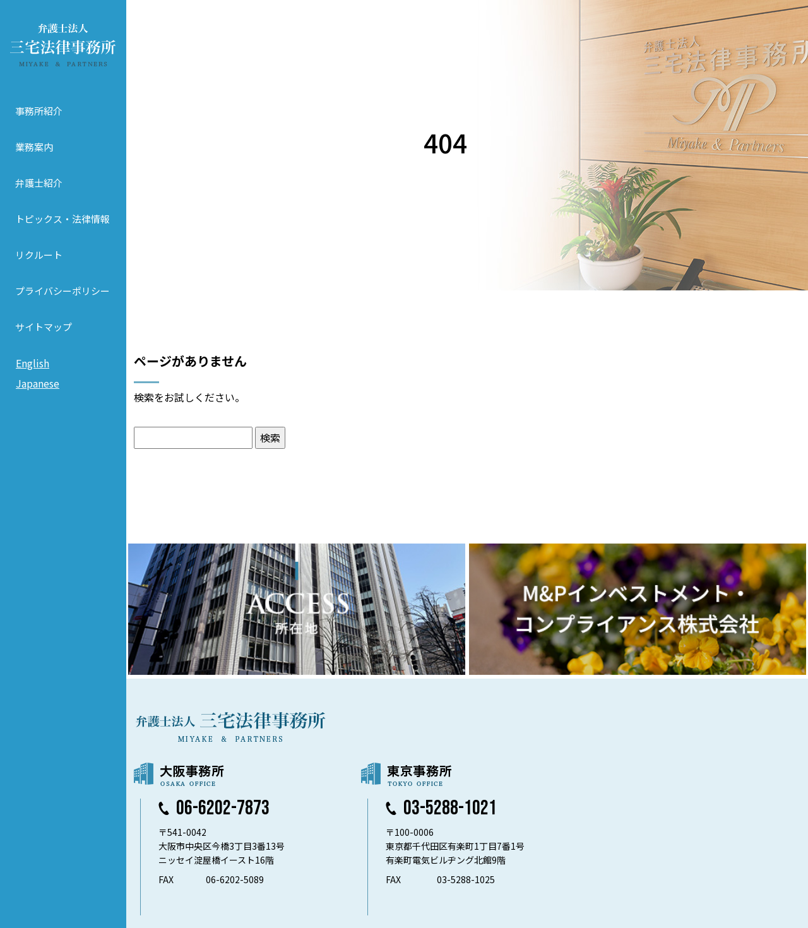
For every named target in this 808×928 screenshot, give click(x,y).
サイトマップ (43, 326)
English (32, 363)
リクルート (38, 254)
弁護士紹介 (38, 182)
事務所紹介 (38, 110)
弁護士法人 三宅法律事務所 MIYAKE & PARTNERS (63, 45)
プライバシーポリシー (62, 290)
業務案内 (34, 146)
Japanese (37, 383)
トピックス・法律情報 (62, 218)
